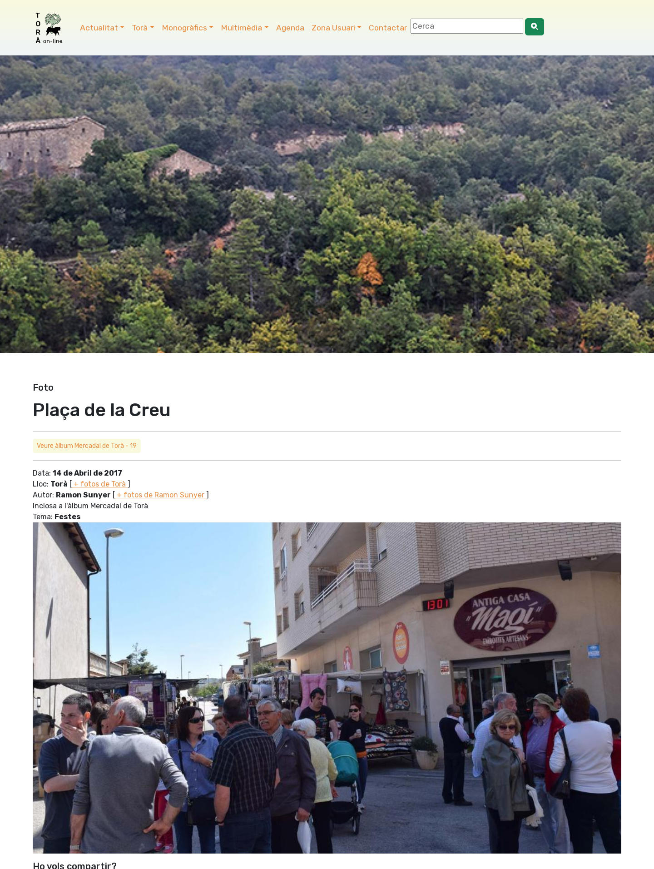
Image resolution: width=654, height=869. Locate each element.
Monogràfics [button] (184, 27)
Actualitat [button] (99, 27)
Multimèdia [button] (241, 27)
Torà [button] (140, 27)
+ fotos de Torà (100, 484)
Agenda (290, 27)
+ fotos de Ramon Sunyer (160, 495)
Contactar (388, 27)
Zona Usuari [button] (333, 27)
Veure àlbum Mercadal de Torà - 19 (87, 446)
